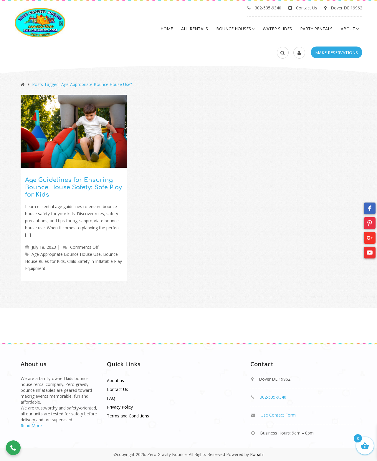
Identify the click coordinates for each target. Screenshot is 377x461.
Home (167, 28)
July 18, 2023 (44, 247)
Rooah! (257, 454)
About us (115, 380)
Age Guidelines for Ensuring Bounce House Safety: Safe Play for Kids (73, 187)
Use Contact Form (278, 415)
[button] (13, 447)
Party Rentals (316, 28)
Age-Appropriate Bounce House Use (66, 254)
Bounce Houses (235, 28)
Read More (31, 425)
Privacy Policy (120, 407)
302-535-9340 (268, 8)
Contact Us (306, 8)
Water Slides (277, 28)
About (350, 28)
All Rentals (194, 28)
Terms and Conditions (128, 416)
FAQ (111, 398)
